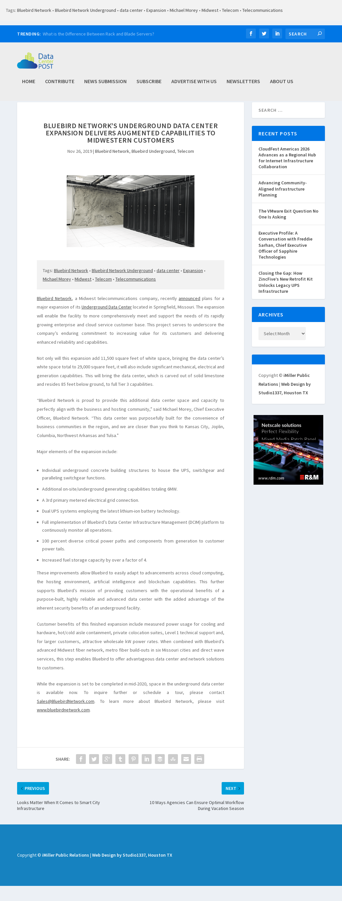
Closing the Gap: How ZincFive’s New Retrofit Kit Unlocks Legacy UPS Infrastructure (285, 297)
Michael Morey (184, 10)
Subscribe (148, 85)
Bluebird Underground (153, 166)
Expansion (156, 10)
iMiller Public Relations (65, 870)
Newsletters (243, 85)
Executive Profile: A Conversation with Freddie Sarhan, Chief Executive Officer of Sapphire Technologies (285, 260)
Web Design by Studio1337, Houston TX (132, 870)
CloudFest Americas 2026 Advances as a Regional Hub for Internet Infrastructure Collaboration (287, 173)
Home (28, 85)
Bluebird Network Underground (85, 10)
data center (131, 10)
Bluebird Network (34, 10)
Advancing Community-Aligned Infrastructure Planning (282, 204)
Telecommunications (262, 10)
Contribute (59, 85)
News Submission (105, 85)
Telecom (230, 10)
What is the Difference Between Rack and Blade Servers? (98, 34)
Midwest (210, 10)
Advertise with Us (194, 85)
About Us (281, 85)
